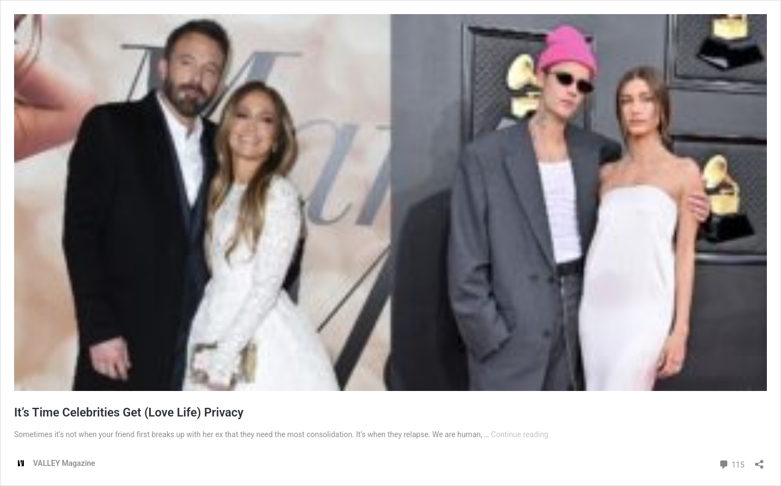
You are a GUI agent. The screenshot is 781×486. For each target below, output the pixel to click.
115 (731, 463)
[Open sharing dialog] (759, 460)
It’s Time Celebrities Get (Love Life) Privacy (129, 412)
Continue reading (519, 434)
